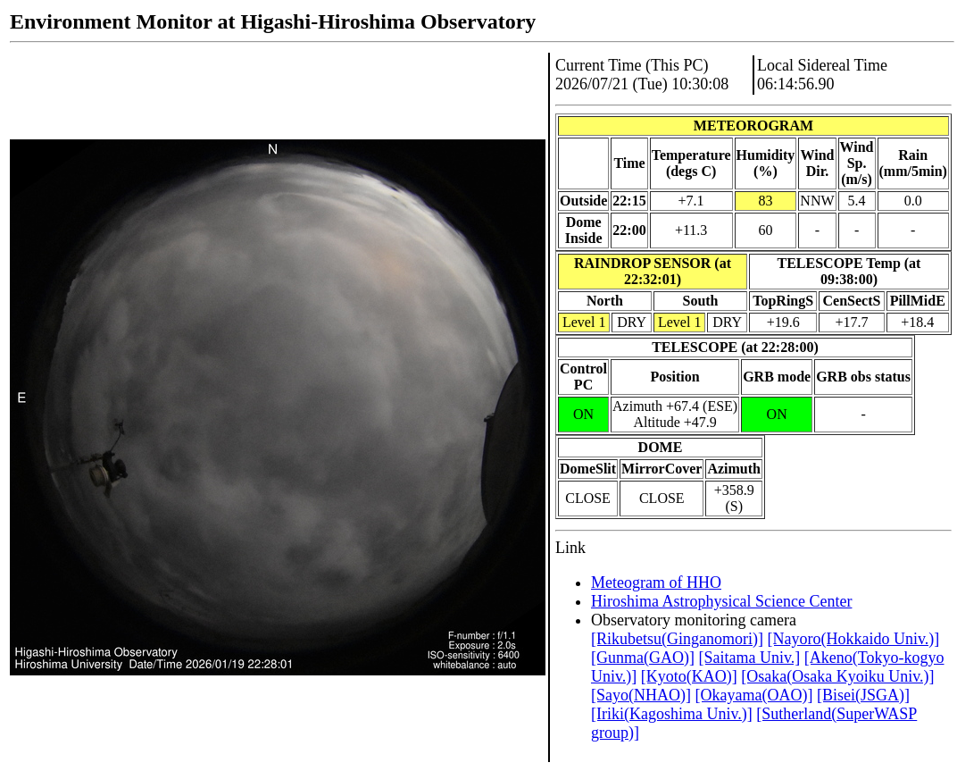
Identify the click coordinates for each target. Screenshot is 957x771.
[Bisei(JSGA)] (863, 695)
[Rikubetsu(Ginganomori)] (677, 639)
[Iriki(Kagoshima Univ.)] (672, 714)
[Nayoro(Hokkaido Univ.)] (853, 639)
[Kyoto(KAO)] (689, 676)
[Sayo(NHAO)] (641, 695)
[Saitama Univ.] (749, 657)
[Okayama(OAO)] (753, 695)
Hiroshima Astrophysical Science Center (721, 601)
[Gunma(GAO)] (643, 657)
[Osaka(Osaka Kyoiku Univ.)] (837, 676)
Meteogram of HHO (656, 582)
